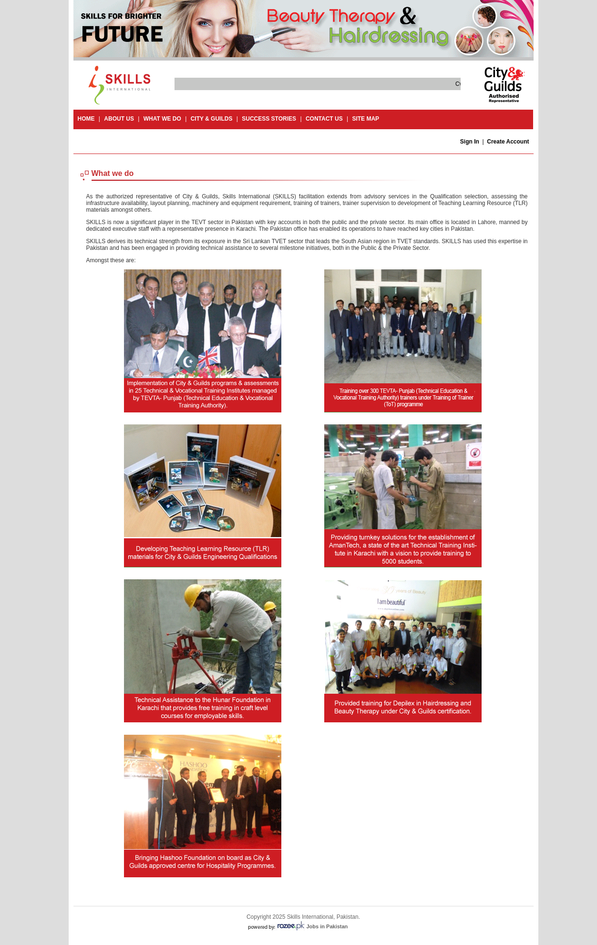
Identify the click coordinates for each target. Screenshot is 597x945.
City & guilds (212, 118)
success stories (269, 118)
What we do (162, 118)
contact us (324, 118)
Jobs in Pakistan (327, 926)
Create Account (508, 141)
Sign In (469, 141)
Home (86, 118)
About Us (119, 118)
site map (365, 118)
